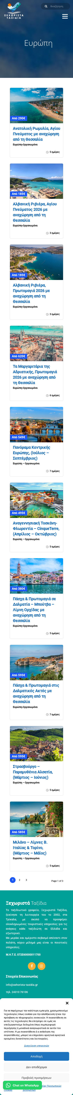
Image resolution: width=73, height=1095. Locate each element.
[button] (67, 1003)
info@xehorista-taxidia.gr (22, 984)
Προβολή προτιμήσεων (36, 1077)
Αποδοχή (36, 1056)
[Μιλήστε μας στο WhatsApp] (22, 1086)
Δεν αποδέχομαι (36, 1067)
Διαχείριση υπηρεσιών (36, 1045)
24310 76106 (20, 992)
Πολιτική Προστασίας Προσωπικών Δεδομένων (42, 1088)
